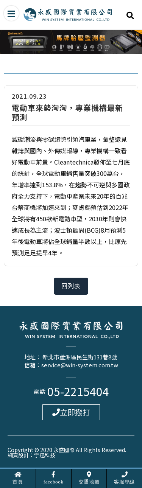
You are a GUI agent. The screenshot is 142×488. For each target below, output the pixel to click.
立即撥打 (71, 412)
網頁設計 (18, 455)
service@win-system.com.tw (79, 365)
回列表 (71, 286)
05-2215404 (78, 391)
